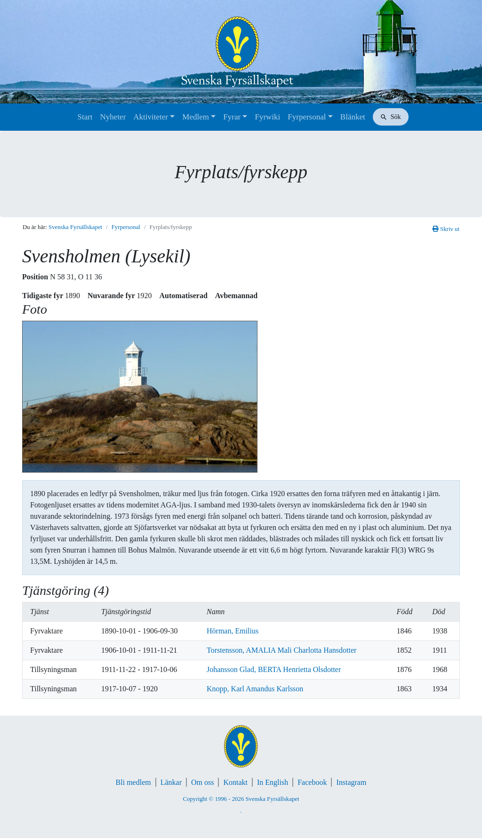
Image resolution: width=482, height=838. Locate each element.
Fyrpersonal (307, 116)
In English (272, 782)
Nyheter (113, 116)
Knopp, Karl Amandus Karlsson (255, 689)
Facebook (312, 782)
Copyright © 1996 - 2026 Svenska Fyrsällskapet (241, 799)
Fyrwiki (267, 116)
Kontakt (235, 782)
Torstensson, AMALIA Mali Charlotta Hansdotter (281, 650)
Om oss (202, 782)
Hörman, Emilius (232, 631)
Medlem (195, 116)
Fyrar (232, 116)
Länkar (171, 782)
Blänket (352, 116)
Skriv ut (446, 229)
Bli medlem (133, 782)
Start (84, 116)
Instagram (351, 782)
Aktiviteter (150, 116)
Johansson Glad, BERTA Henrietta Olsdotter (274, 669)
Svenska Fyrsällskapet (75, 227)
